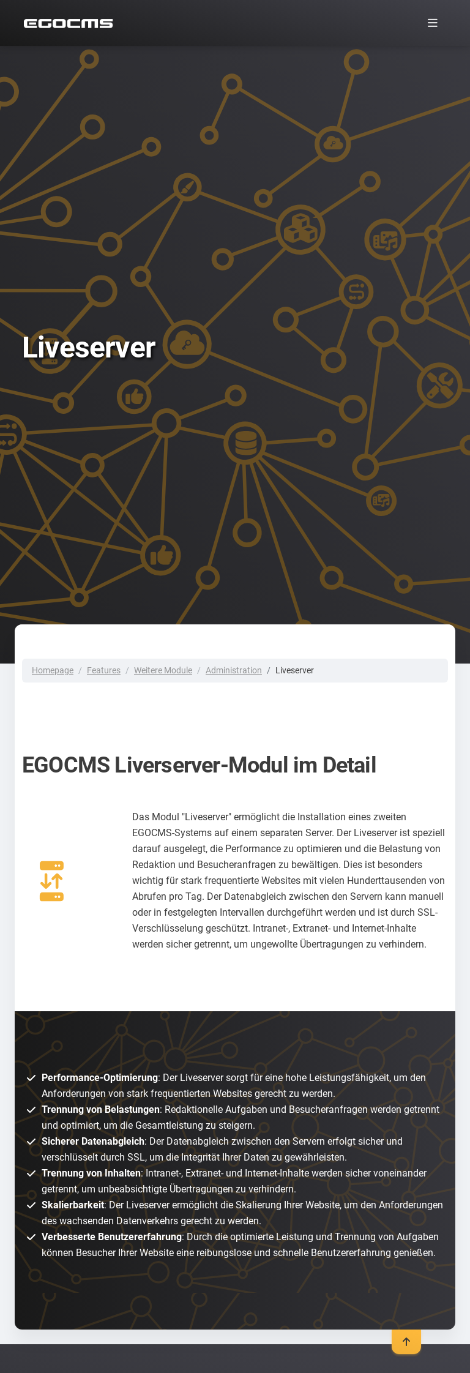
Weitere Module (163, 670)
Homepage (52, 670)
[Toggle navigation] (432, 23)
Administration (234, 670)
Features (104, 670)
